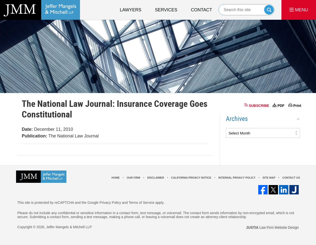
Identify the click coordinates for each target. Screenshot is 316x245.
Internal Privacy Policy (236, 177)
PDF (280, 106)
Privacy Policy (110, 203)
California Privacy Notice (191, 177)
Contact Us (291, 177)
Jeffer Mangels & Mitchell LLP (69, 227)
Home (116, 177)
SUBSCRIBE (259, 106)
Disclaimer (155, 177)
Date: (27, 129)
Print (297, 106)
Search (269, 10)
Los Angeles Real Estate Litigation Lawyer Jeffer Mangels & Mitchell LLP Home (40, 10)
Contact (201, 9)
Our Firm (133, 177)
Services (166, 9)
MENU (298, 9)
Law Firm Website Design (272, 227)
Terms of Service (141, 203)
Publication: (34, 135)
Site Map (268, 177)
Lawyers (130, 9)
